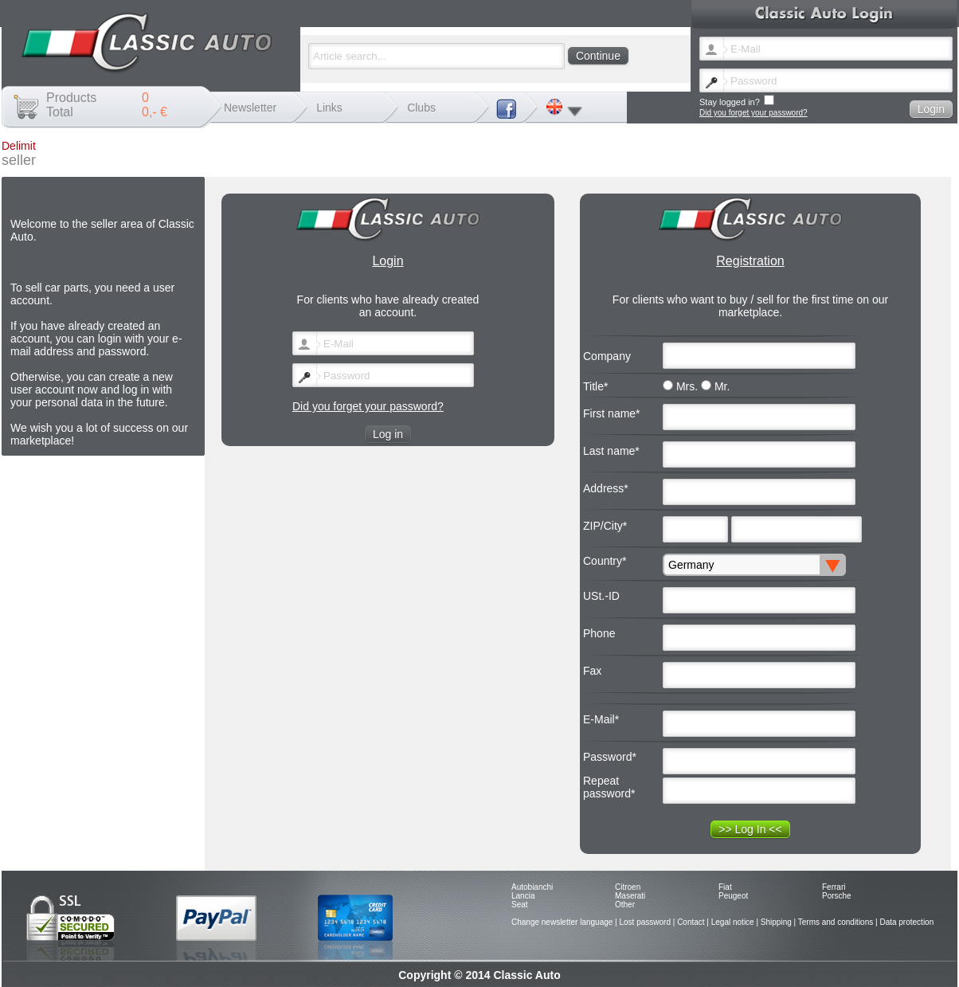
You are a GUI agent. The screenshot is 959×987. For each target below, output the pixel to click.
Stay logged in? (736, 101)
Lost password (644, 922)
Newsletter (250, 107)
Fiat (725, 887)
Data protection (906, 922)
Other (625, 904)
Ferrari (833, 887)
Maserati (630, 895)
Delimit (19, 145)
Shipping (776, 922)
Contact (690, 922)
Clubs (421, 107)
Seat (519, 904)
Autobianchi (532, 887)
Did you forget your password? (753, 112)
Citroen (627, 887)
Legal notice (732, 922)
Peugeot (733, 895)
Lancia (522, 895)
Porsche (836, 895)
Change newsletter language (562, 922)
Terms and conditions (836, 922)
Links (329, 107)
